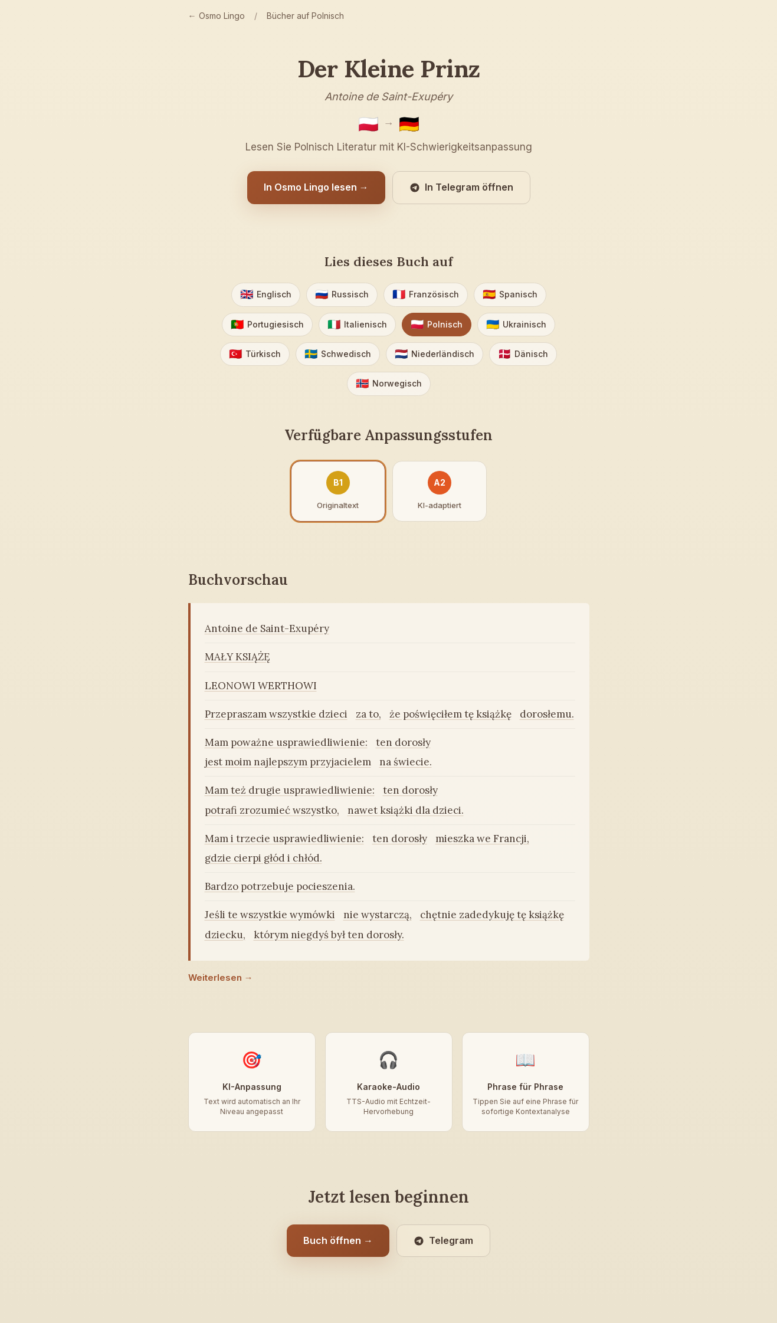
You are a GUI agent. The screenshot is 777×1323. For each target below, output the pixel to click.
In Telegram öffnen (461, 187)
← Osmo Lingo (216, 16)
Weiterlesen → (220, 977)
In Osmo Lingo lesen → (316, 187)
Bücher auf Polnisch (305, 16)
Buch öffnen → (338, 1240)
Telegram (443, 1240)
